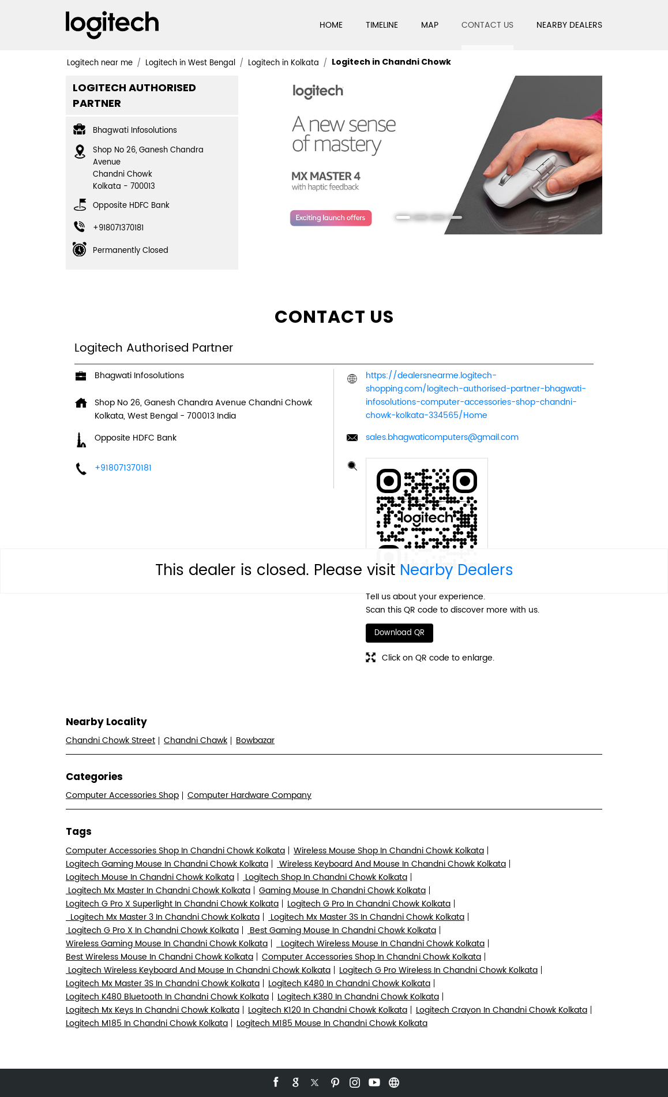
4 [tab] (451, 219)
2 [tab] (416, 219)
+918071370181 (118, 228)
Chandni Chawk (195, 740)
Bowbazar (255, 740)
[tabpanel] (424, 155)
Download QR (399, 633)
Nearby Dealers (456, 570)
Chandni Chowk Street (110, 740)
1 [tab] (399, 219)
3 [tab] (434, 219)
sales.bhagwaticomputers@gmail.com (442, 437)
